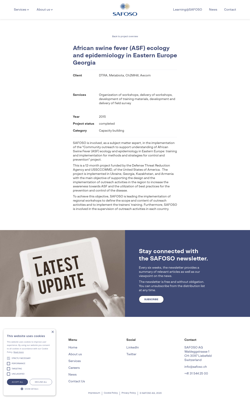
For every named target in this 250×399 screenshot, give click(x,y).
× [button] (52, 332)
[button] (21, 9)
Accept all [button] (17, 382)
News (213, 9)
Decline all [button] (41, 382)
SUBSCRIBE (151, 299)
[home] (125, 9)
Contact (230, 9)
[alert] (29, 362)
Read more (19, 352)
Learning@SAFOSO (187, 9)
